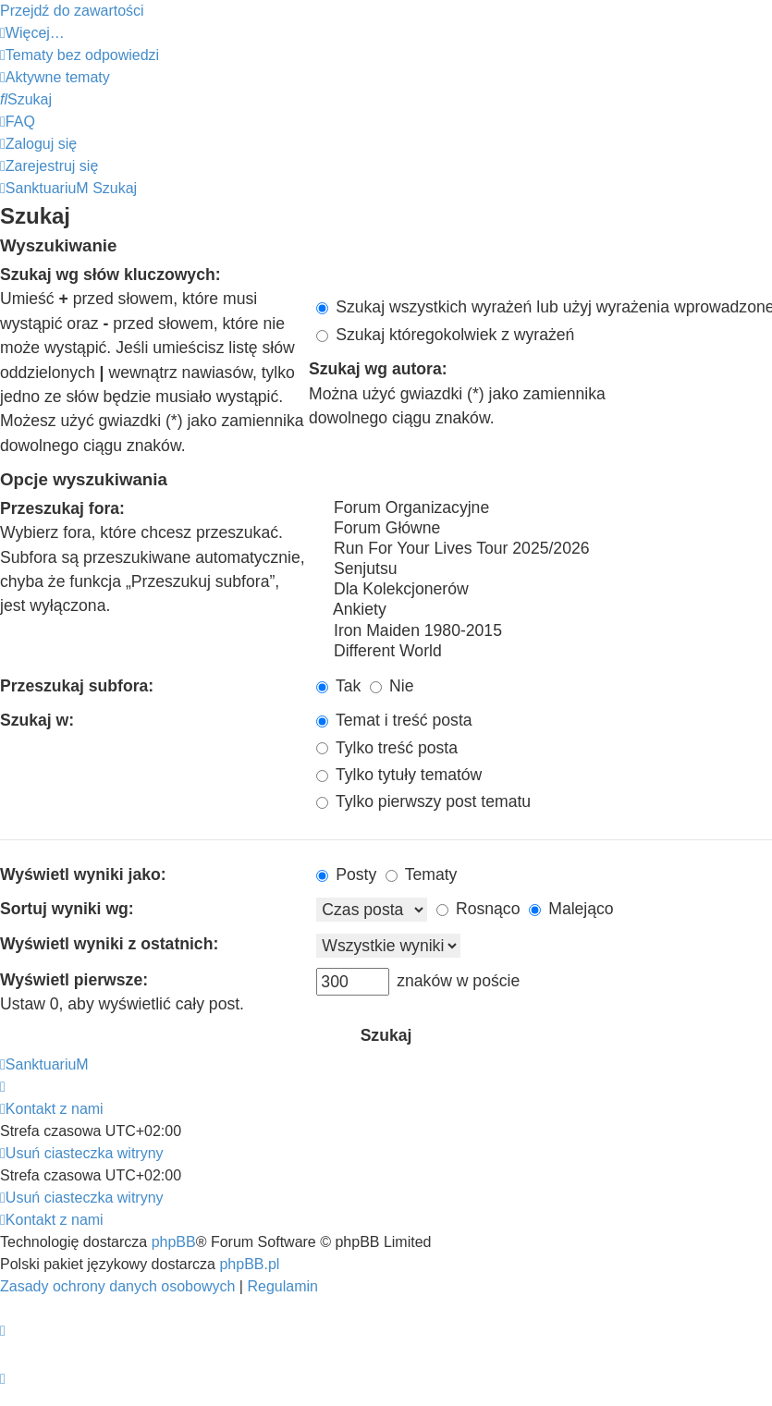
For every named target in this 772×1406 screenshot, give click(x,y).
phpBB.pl (249, 1264)
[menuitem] (79, 55)
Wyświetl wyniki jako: (83, 874)
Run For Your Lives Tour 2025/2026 (544, 549)
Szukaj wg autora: (378, 369)
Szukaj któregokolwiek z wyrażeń (445, 334)
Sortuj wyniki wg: (67, 908)
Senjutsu (544, 569)
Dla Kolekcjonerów (544, 590)
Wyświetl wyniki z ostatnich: (109, 944)
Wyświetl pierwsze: (74, 980)
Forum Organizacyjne (544, 508)
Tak (338, 686)
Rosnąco (478, 908)
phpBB (174, 1242)
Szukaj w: (37, 720)
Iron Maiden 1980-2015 (544, 631)
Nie (391, 686)
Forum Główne (544, 529)
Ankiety (544, 610)
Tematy (421, 874)
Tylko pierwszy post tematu (423, 801)
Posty (346, 874)
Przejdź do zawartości (72, 10)
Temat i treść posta (394, 720)
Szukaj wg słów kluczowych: (110, 274)
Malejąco (571, 908)
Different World (544, 652)
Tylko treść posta (387, 748)
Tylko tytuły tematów (399, 774)
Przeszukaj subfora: (76, 686)
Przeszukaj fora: (62, 508)
